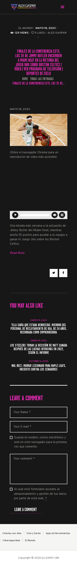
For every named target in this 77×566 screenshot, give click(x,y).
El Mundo (25, 28)
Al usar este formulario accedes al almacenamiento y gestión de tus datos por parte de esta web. (40, 494)
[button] (59, 191)
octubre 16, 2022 (38, 361)
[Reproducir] (15, 215)
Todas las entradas (42, 79)
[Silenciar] (55, 215)
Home (25, 79)
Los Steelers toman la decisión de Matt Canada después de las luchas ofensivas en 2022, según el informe (38, 349)
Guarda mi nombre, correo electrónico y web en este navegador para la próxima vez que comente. (40, 442)
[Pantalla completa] (62, 215)
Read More (17, 253)
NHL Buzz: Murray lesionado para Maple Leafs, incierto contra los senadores (38, 367)
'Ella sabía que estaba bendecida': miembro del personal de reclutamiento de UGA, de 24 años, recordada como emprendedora (38, 328)
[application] (38, 191)
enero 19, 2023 (39, 320)
